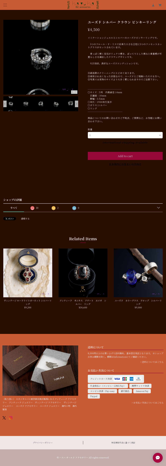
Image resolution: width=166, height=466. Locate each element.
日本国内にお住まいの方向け (125, 164)
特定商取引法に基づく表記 (123, 442)
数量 (90, 129)
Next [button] (76, 104)
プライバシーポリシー (43, 442)
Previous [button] (5, 104)
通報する (25, 218)
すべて (13, 207)
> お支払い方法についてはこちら (148, 402)
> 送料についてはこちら (152, 361)
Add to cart (125, 156)
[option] (40, 57)
